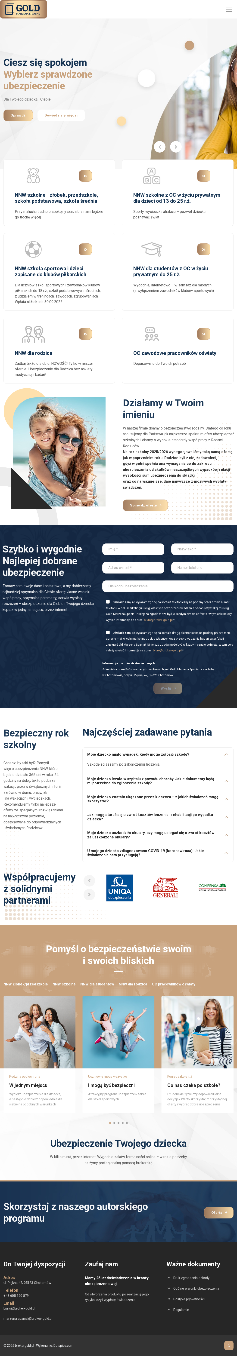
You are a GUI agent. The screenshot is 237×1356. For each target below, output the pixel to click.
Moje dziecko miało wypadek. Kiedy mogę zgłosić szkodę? (138, 754)
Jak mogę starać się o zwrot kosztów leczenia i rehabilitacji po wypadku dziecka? (150, 817)
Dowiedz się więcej (61, 116)
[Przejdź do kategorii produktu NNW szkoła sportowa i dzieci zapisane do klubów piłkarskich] (33, 249)
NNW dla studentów (97, 984)
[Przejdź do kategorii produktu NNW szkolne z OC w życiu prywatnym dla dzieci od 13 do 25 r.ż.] (151, 175)
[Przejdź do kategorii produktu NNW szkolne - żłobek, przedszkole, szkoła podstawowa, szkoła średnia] (33, 175)
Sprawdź (18, 116)
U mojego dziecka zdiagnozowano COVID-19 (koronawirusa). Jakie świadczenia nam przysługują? (145, 853)
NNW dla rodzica (133, 984)
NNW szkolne (64, 984)
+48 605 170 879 (16, 1296)
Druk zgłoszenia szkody (191, 1278)
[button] (159, 147)
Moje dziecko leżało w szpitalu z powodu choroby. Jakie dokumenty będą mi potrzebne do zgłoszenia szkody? (150, 781)
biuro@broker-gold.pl (158, 620)
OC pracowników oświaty (173, 984)
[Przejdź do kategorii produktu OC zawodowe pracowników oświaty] (151, 333)
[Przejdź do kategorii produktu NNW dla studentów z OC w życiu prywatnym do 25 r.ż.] (151, 249)
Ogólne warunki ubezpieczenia (196, 1288)
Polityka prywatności (189, 1299)
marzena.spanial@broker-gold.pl (27, 1318)
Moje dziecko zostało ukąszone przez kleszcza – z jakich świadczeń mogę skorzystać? (152, 799)
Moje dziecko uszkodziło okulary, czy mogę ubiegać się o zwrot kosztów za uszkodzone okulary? (150, 835)
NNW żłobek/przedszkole (25, 984)
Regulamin (181, 1310)
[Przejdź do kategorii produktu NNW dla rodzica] (33, 333)
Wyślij (166, 688)
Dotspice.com (63, 1345)
